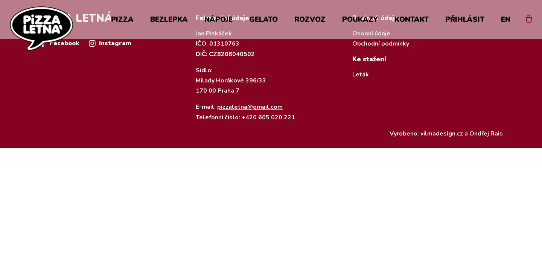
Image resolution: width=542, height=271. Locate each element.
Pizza (122, 19)
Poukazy (360, 19)
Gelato (263, 19)
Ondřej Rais (486, 133)
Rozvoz (310, 19)
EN (505, 19)
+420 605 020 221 (268, 117)
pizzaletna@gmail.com (250, 107)
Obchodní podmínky (380, 44)
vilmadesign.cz (441, 133)
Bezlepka (169, 19)
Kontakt (411, 19)
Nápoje (218, 19)
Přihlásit (464, 19)
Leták (360, 74)
